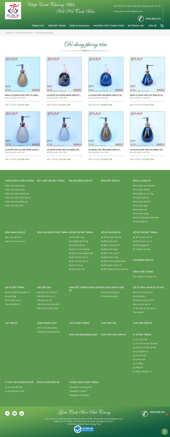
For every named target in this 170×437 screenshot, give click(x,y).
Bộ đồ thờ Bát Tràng (145, 232)
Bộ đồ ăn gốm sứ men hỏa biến (114, 269)
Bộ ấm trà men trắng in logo (81, 253)
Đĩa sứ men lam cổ (13, 300)
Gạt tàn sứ (11, 323)
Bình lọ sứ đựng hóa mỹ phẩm (146, 217)
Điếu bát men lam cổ (46, 296)
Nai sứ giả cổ (138, 312)
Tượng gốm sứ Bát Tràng (83, 382)
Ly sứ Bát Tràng (142, 334)
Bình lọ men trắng (141, 213)
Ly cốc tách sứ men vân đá (144, 347)
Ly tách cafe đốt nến (14, 387)
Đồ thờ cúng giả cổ (141, 245)
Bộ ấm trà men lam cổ (78, 257)
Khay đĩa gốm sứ (142, 323)
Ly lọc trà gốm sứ (140, 351)
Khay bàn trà (108, 323)
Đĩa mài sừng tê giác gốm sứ (17, 292)
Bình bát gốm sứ (110, 180)
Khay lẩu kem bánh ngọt (83, 334)
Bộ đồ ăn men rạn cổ (110, 253)
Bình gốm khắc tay (141, 197)
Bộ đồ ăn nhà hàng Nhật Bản (113, 261)
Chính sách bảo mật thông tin (18, 197)
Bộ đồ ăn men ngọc (109, 249)
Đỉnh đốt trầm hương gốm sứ (85, 289)
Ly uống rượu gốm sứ (142, 371)
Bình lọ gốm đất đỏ (141, 189)
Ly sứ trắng (138, 363)
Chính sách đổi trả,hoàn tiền (17, 193)
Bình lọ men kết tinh (142, 201)
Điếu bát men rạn (44, 300)
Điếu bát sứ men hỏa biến (48, 304)
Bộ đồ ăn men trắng (109, 257)
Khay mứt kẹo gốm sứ (113, 334)
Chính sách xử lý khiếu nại (16, 201)
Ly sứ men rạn (139, 359)
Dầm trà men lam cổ (142, 304)
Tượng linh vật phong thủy (48, 331)
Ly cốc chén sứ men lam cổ (144, 308)
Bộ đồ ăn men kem (109, 241)
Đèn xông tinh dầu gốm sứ (144, 276)
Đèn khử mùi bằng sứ (110, 292)
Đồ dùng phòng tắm (109, 296)
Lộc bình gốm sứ (140, 221)
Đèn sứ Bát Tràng (143, 271)
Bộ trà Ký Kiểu (139, 296)
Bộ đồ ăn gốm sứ (111, 232)
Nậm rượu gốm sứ (13, 237)
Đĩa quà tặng (10, 296)
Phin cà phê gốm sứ (48, 382)
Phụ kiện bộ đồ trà (77, 245)
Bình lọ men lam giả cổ (143, 292)
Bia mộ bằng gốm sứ (80, 180)
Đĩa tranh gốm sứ (12, 304)
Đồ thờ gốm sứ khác (141, 249)
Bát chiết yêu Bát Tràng (50, 180)
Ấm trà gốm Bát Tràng (78, 241)
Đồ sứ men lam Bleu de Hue (148, 287)
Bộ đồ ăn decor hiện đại (111, 237)
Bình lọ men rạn (140, 209)
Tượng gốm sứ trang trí (79, 395)
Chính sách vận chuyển (15, 189)
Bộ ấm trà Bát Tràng (81, 232)
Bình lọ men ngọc (140, 205)
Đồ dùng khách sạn (112, 287)
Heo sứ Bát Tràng (79, 323)
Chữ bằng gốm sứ (143, 260)
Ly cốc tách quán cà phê (19, 382)
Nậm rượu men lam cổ (15, 241)
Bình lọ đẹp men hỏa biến (144, 185)
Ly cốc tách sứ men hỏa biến (145, 343)
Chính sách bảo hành (14, 205)
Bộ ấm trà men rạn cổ (78, 261)
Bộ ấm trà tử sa (75, 265)
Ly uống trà (138, 367)
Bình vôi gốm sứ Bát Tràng (52, 232)
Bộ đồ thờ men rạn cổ (142, 241)
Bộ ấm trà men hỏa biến (79, 249)
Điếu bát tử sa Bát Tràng (47, 308)
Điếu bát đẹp (44, 287)
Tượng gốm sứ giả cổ (78, 391)
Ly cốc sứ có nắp (140, 339)
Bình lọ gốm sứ (142, 180)
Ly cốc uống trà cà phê (15, 391)
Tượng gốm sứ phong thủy (80, 387)
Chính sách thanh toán (15, 185)
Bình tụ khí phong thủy (47, 327)
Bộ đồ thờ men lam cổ (142, 237)
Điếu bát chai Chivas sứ (47, 292)
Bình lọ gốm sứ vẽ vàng (143, 193)
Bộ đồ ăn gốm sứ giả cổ (111, 265)
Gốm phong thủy (47, 323)
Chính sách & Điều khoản (19, 180)
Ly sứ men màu (139, 355)
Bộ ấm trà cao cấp (77, 269)
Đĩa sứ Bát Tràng (15, 287)
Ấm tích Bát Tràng (76, 237)
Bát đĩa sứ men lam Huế (143, 300)
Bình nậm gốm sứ (15, 232)
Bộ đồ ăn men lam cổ (110, 245)
